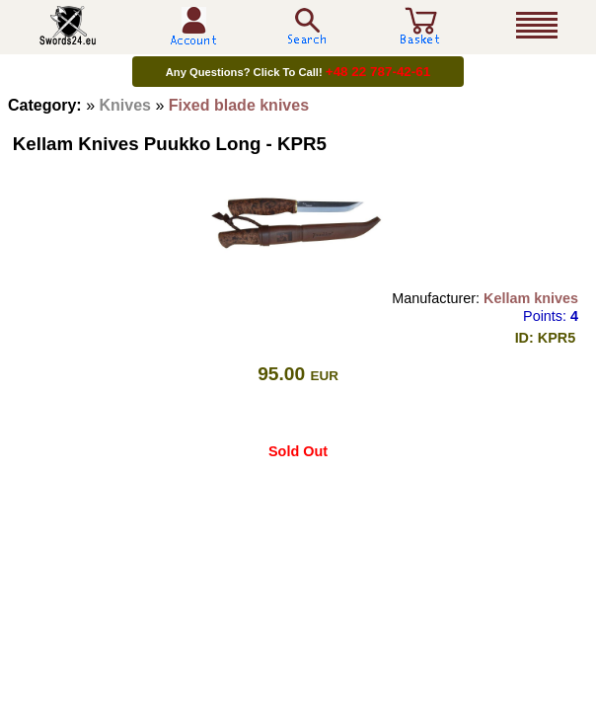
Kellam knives (531, 298)
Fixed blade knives (239, 105)
